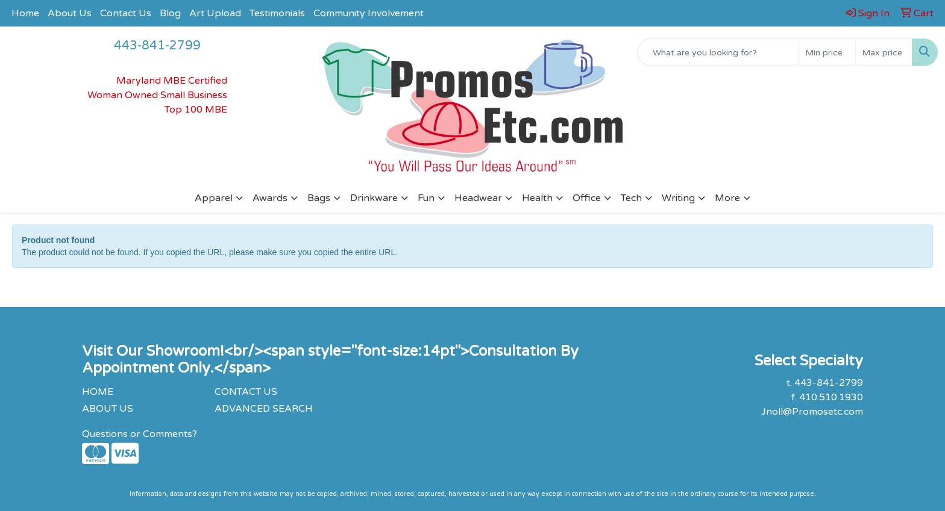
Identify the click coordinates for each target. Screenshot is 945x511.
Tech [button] (631, 198)
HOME (97, 392)
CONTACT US (246, 392)
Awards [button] (270, 198)
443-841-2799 (157, 46)
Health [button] (537, 198)
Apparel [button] (214, 198)
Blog (170, 13)
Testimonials (277, 13)
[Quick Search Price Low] (827, 52)
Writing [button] (678, 198)
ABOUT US (107, 409)
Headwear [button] (478, 198)
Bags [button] (318, 198)
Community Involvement (368, 13)
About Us (70, 13)
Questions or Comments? (139, 434)
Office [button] (587, 198)
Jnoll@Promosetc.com (812, 412)
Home (25, 13)
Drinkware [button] (374, 198)
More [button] (727, 198)
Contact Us (125, 13)
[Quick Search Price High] (883, 52)
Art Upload (215, 13)
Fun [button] (426, 198)
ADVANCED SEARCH (264, 409)
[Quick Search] (718, 52)
